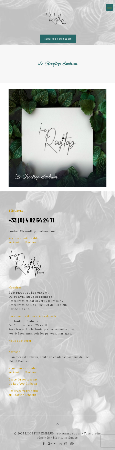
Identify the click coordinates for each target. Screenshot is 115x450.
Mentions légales (65, 437)
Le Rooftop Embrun (36, 177)
